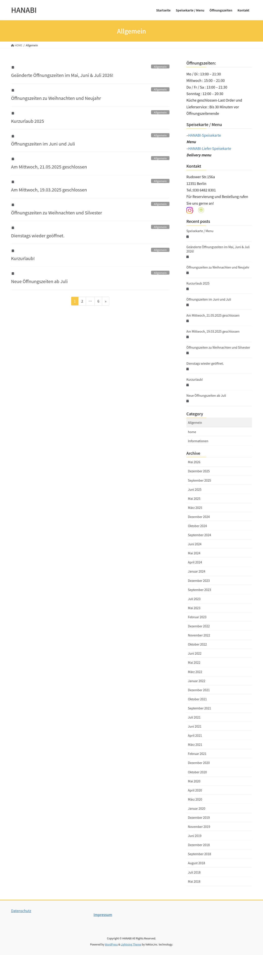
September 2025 (199, 480)
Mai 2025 (194, 498)
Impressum (103, 914)
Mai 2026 (194, 462)
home (192, 432)
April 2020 (195, 790)
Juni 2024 (195, 544)
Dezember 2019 (199, 817)
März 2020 (195, 799)
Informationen (198, 441)
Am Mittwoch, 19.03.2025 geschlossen (49, 189)
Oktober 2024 (197, 526)
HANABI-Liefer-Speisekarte (209, 148)
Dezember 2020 (199, 763)
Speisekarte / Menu (200, 231)
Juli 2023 (194, 599)
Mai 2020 (194, 781)
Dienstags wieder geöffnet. (37, 235)
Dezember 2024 (199, 517)
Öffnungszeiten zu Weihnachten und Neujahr (56, 98)
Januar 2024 (196, 571)
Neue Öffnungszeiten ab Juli (39, 281)
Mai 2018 (194, 881)
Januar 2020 (196, 808)
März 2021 (195, 744)
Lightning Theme (131, 944)
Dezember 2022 (199, 626)
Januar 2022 (196, 681)
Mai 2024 (194, 553)
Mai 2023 (194, 608)
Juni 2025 (195, 489)
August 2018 (196, 863)
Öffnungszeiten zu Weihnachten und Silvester (56, 212)
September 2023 (199, 590)
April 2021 (195, 735)
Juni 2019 (195, 836)
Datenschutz (21, 910)
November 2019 (199, 826)
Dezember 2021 (199, 690)
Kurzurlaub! (23, 258)
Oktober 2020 (197, 772)
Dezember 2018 (199, 845)
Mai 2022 (194, 662)
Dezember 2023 (199, 580)
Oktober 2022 (197, 644)
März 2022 (195, 672)
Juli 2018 (194, 872)
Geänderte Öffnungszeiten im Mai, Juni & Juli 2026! (62, 75)
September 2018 (199, 854)
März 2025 (195, 507)
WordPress (111, 944)
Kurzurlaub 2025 (27, 121)
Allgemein (160, 67)
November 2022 (199, 635)
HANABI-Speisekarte (204, 135)
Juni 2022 (195, 653)
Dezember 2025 (199, 471)
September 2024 (199, 535)
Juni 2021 (195, 726)
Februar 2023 (197, 617)
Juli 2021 (194, 717)
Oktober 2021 (197, 699)
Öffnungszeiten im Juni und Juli (43, 144)
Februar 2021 (197, 753)
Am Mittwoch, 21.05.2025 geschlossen (49, 166)
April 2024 (195, 562)
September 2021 (199, 708)
